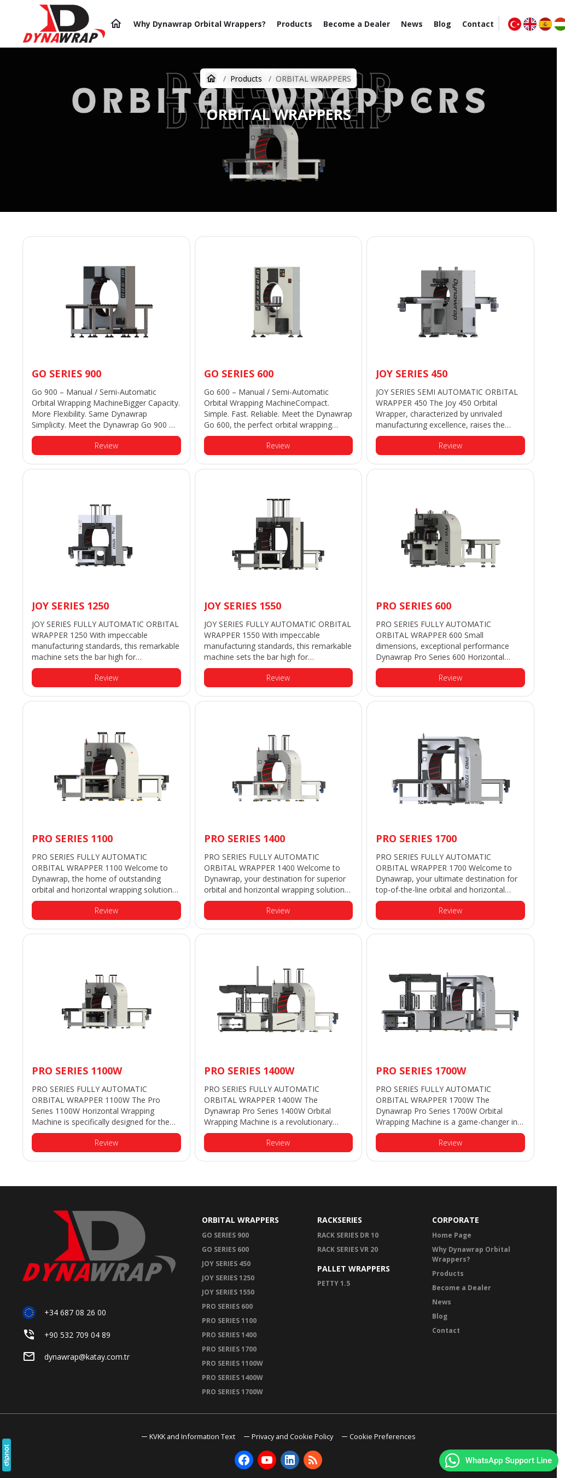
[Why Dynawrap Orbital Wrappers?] (199, 23)
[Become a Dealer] (356, 23)
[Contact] (478, 23)
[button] (379, 1437)
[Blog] (442, 23)
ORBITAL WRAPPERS (240, 1220)
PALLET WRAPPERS (353, 1268)
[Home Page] (116, 23)
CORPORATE (455, 1220)
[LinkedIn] (290, 1460)
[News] (412, 23)
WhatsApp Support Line (498, 1460)
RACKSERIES (339, 1220)
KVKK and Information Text (192, 1436)
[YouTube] (267, 1460)
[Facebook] (244, 1460)
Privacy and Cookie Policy (292, 1436)
